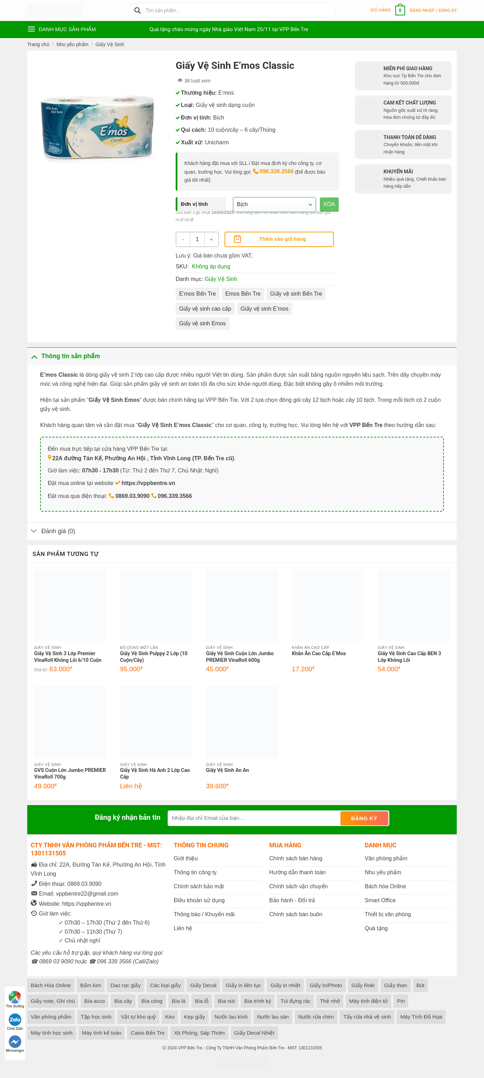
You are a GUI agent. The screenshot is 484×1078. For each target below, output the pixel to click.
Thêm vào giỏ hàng (282, 239)
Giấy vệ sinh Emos (202, 323)
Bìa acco (94, 1001)
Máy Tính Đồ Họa (421, 1017)
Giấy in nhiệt (285, 985)
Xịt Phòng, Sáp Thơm (199, 1033)
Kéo (170, 1017)
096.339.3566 (276, 171)
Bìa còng (151, 1001)
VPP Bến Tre (190, 1048)
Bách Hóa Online (51, 985)
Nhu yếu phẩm (72, 44)
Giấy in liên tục (243, 985)
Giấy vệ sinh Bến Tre (296, 294)
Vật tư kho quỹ (138, 1017)
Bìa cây (123, 1001)
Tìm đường (15, 999)
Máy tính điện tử (368, 1001)
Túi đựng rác (295, 1001)
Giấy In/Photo (326, 985)
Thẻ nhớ (330, 1001)
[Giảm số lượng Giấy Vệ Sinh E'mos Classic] (183, 239)
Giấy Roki (363, 985)
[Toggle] (34, 355)
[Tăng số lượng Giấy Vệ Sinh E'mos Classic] (211, 239)
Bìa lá (178, 1001)
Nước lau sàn (273, 1017)
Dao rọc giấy (125, 985)
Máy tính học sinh (52, 1033)
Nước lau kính (231, 1017)
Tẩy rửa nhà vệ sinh (367, 1017)
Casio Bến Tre (147, 1033)
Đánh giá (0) (51, 532)
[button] (388, 10)
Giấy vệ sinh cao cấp (205, 309)
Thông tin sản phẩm (63, 355)
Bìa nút (226, 1001)
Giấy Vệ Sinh (109, 44)
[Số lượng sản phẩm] (197, 239)
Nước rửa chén (316, 1017)
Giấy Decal (203, 985)
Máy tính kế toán (102, 1033)
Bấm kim (90, 985)
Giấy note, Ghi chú (53, 1001)
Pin (401, 1001)
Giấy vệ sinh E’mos (264, 309)
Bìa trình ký (257, 1001)
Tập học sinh (96, 1017)
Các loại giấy (165, 985)
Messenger (15, 1043)
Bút (421, 985)
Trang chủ (38, 44)
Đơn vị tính (194, 204)
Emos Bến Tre (243, 294)
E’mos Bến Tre (197, 294)
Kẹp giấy (194, 1017)
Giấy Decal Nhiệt (254, 1033)
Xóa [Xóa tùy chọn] (329, 204)
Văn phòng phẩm (51, 1017)
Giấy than (395, 985)
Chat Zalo (15, 1021)
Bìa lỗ (201, 1001)
